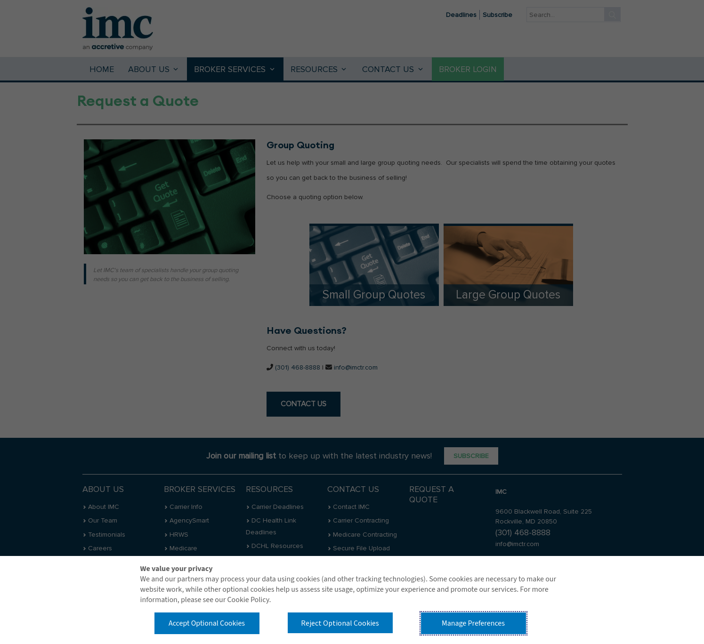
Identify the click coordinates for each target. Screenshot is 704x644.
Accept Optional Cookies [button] (207, 623)
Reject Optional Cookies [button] (340, 623)
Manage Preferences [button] (473, 623)
